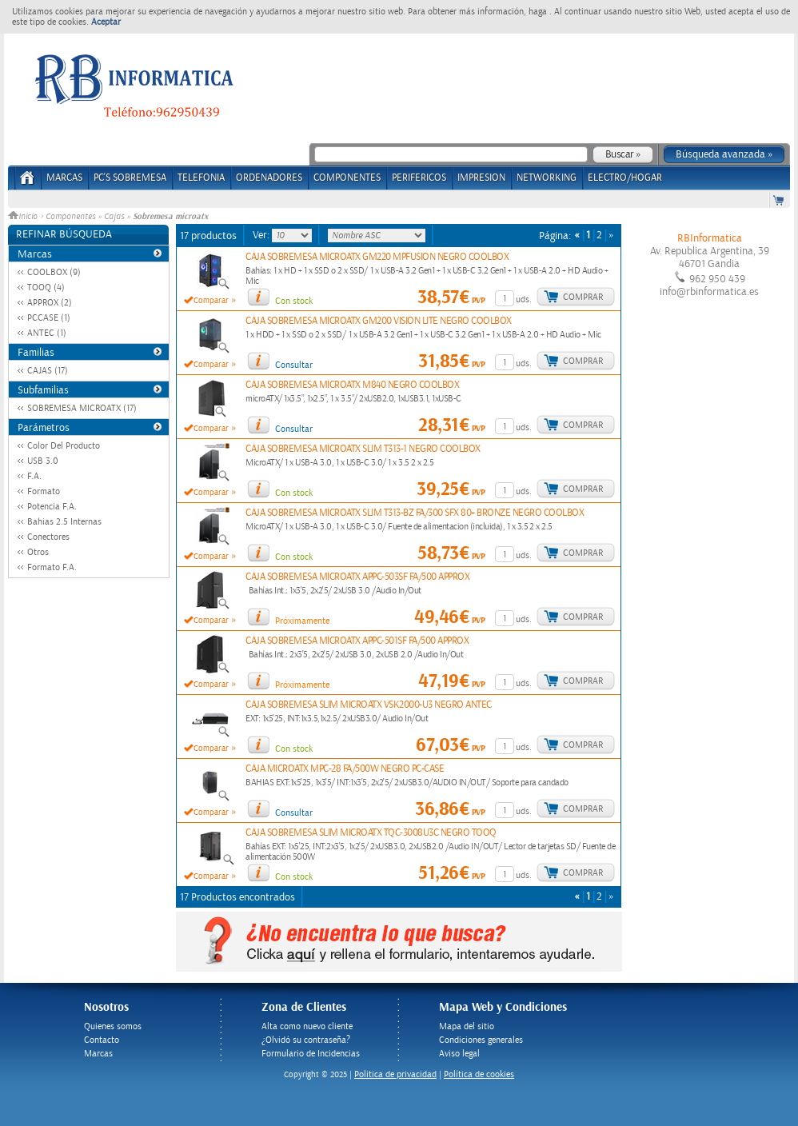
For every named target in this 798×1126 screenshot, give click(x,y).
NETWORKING (547, 178)
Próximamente (302, 621)
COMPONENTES (347, 178)
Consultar (294, 365)
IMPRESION (481, 178)
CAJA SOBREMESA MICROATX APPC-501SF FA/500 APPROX (357, 641)
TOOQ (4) (46, 287)
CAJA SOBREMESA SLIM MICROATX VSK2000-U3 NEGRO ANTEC (368, 705)
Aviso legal (459, 1053)
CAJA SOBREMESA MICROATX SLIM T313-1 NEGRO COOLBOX (363, 449)
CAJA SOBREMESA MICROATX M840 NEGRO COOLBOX (352, 385)
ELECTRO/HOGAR (625, 178)
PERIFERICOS (419, 178)
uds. (524, 299)
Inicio (24, 217)
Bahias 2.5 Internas (64, 522)
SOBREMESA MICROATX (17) (82, 408)
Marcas (64, 178)
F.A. (34, 476)
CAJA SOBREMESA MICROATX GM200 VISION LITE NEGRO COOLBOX (378, 321)
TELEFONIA (201, 178)
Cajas (114, 217)
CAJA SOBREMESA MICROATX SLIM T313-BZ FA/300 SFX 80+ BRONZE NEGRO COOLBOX (414, 513)
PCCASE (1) (48, 318)
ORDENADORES (269, 178)
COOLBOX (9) (54, 272)
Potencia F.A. (52, 506)
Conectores (48, 537)
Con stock (294, 301)
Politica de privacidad (395, 1074)
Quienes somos (113, 1026)
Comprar (583, 297)
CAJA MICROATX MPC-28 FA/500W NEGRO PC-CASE (344, 769)
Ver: (262, 235)
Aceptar (106, 22)
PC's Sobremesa (130, 178)
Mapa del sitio (466, 1026)
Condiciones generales (481, 1040)
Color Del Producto (63, 446)
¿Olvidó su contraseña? (305, 1040)
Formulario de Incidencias (310, 1053)
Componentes (70, 217)
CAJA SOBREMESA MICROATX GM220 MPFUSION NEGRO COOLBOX (377, 257)
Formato (43, 491)
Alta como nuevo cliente (307, 1026)
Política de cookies (479, 1074)
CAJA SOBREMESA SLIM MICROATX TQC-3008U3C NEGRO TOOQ (371, 833)
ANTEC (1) (46, 333)
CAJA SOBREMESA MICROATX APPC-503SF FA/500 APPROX (357, 577)
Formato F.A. (52, 567)
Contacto (101, 1040)
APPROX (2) (49, 302)
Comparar (211, 300)
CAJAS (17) (47, 370)
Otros (38, 552)
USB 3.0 (42, 461)
